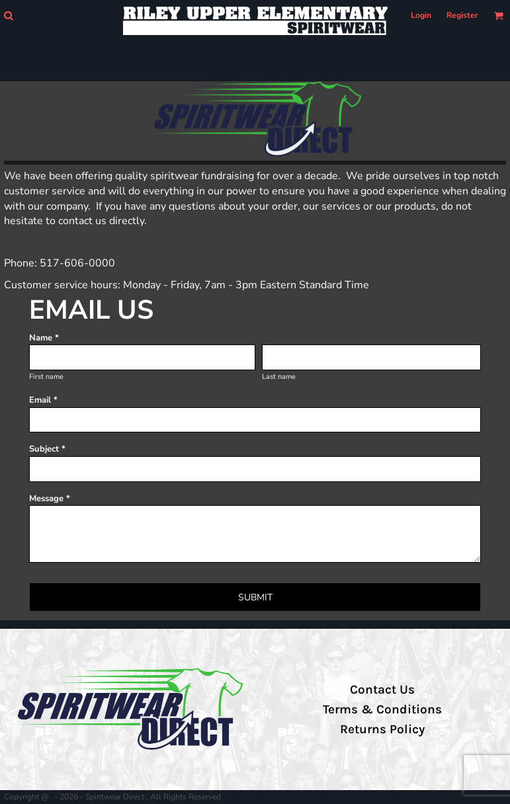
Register (462, 15)
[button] (8, 15)
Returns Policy (382, 729)
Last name (279, 377)
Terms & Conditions (382, 709)
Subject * (47, 449)
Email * (43, 400)
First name (46, 377)
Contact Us (382, 689)
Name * (44, 338)
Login (421, 15)
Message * (49, 498)
